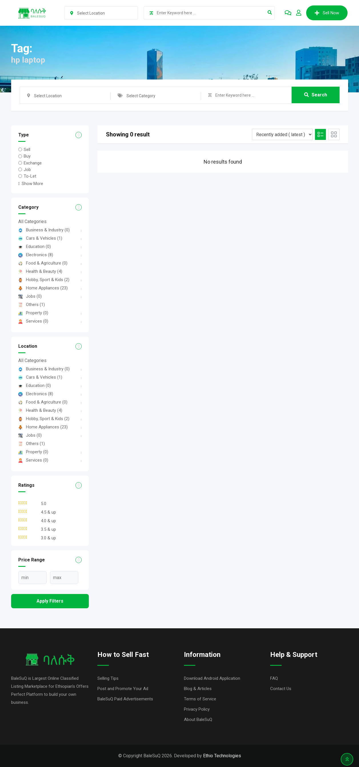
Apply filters (50, 601)
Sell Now (327, 12)
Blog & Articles (198, 688)
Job (27, 169)
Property (33, 312)
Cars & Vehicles (40, 238)
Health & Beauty (40, 271)
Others (31, 304)
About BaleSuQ (198, 719)
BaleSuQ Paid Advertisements (125, 699)
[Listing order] (282, 134)
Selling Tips (108, 678)
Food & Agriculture (42, 263)
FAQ (274, 678)
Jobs (30, 296)
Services (33, 321)
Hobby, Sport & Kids (43, 279)
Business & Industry (44, 230)
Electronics (35, 254)
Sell (27, 149)
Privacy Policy (197, 709)
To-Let (30, 176)
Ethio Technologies (222, 755)
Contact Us (280, 688)
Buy (27, 156)
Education (34, 246)
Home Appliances (43, 288)
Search (315, 95)
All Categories (32, 221)
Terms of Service (200, 699)
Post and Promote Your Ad (122, 688)
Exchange (33, 163)
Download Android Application (212, 678)
